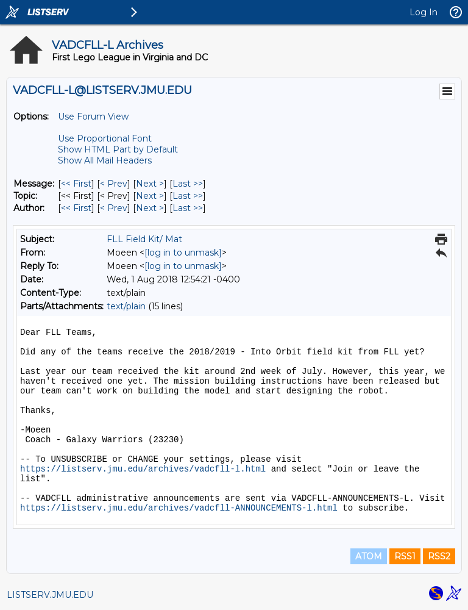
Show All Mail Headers (105, 160)
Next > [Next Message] (150, 183)
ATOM (368, 556)
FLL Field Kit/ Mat (144, 239)
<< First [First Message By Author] (76, 208)
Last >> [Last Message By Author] (187, 208)
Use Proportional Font (105, 138)
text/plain (126, 306)
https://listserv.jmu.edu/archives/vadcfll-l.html (143, 469)
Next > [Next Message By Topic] (150, 195)
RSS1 (405, 556)
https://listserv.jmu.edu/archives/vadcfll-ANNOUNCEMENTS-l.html (179, 508)
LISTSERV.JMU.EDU (50, 594)
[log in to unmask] (183, 252)
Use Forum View (93, 116)
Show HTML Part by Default (118, 149)
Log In (424, 12)
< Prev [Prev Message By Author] (113, 208)
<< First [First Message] (76, 183)
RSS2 (439, 556)
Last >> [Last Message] (187, 183)
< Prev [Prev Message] (113, 183)
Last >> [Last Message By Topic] (187, 195)
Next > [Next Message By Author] (150, 208)
